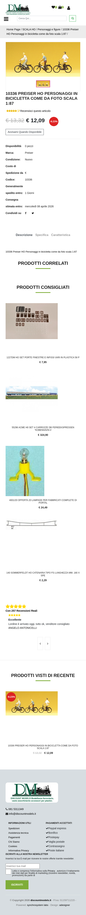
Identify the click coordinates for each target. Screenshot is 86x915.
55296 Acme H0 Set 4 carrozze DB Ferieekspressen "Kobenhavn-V (43, 428)
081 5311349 (16, 809)
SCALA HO (29, 29)
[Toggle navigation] (6, 19)
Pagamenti (14, 837)
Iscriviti (17, 884)
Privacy (51, 871)
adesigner (64, 905)
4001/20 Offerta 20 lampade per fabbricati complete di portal (43, 501)
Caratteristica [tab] (60, 235)
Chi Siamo (14, 841)
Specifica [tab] (41, 235)
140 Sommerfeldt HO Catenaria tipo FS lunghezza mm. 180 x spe (42, 574)
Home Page (13, 29)
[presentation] (40, 643)
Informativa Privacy (18, 850)
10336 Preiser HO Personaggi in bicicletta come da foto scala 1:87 (43, 747)
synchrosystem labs (37, 905)
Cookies (12, 846)
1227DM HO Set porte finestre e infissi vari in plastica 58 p (43, 357)
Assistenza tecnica (18, 832)
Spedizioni (14, 828)
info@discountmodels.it (22, 813)
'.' (6, 693)
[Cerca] (42, 18)
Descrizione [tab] (24, 235)
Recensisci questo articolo (35, 110)
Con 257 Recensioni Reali (21, 610)
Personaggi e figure (49, 29)
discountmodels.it (41, 900)
